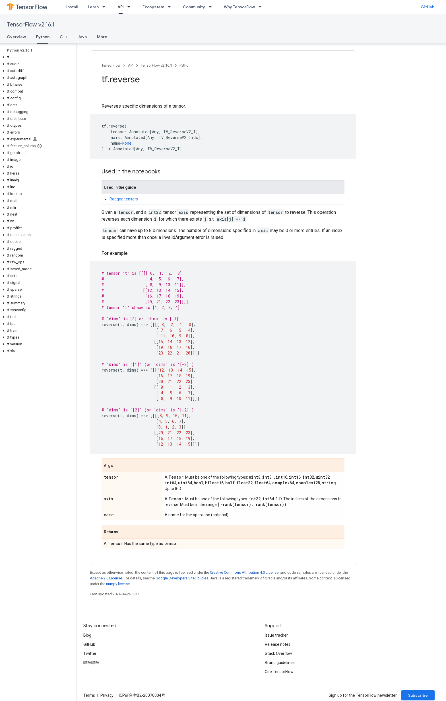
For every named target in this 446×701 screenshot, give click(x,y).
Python (185, 65)
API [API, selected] (120, 6)
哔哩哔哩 (91, 662)
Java (82, 36)
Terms (89, 695)
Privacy (106, 695)
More (102, 36)
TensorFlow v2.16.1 (30, 24)
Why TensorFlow (239, 6)
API (130, 65)
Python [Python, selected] (42, 36)
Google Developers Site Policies (182, 578)
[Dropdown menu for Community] (212, 7)
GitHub (428, 6)
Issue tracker (276, 635)
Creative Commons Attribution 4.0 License (244, 572)
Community (194, 6)
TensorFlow (111, 65)
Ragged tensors (124, 199)
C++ (63, 36)
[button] (37, 57)
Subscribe (418, 695)
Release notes (277, 644)
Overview (16, 36)
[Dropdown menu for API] (130, 7)
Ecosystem (153, 6)
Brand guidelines (280, 662)
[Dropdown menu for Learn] (105, 7)
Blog (87, 635)
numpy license (118, 584)
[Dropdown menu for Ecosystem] (171, 7)
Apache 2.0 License (106, 578)
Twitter (89, 653)
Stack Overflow (278, 653)
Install (72, 6)
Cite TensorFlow (279, 671)
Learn (93, 6)
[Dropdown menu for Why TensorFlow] (262, 7)
